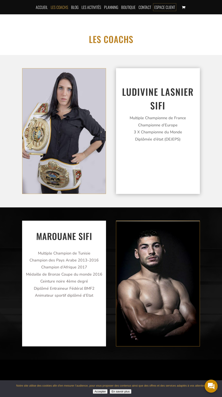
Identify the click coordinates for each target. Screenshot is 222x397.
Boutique (128, 7)
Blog (74, 7)
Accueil (42, 7)
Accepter (100, 391)
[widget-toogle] (211, 386)
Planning (111, 7)
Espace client (164, 7)
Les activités (91, 7)
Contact (145, 7)
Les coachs (59, 7)
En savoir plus (120, 391)
